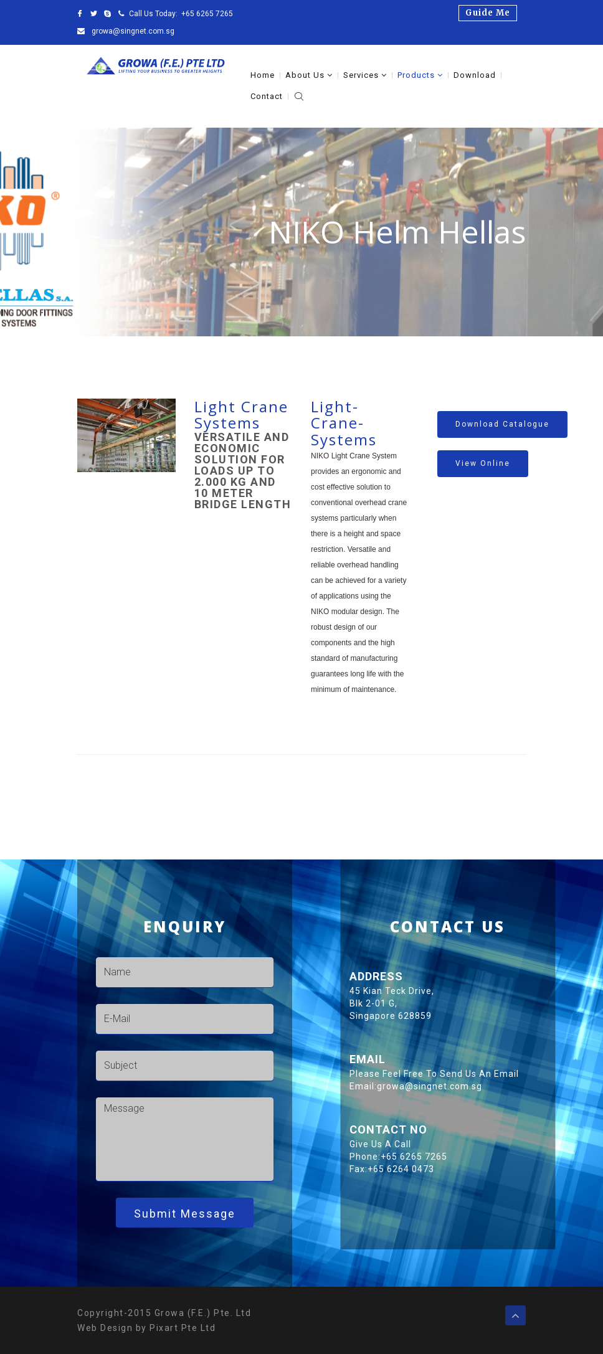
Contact (266, 96)
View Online (482, 463)
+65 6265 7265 (207, 13)
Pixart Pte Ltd (183, 1328)
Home (262, 75)
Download (474, 75)
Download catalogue (502, 424)
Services (365, 75)
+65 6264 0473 (478, 1169)
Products (420, 75)
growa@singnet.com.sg (132, 31)
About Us (309, 75)
